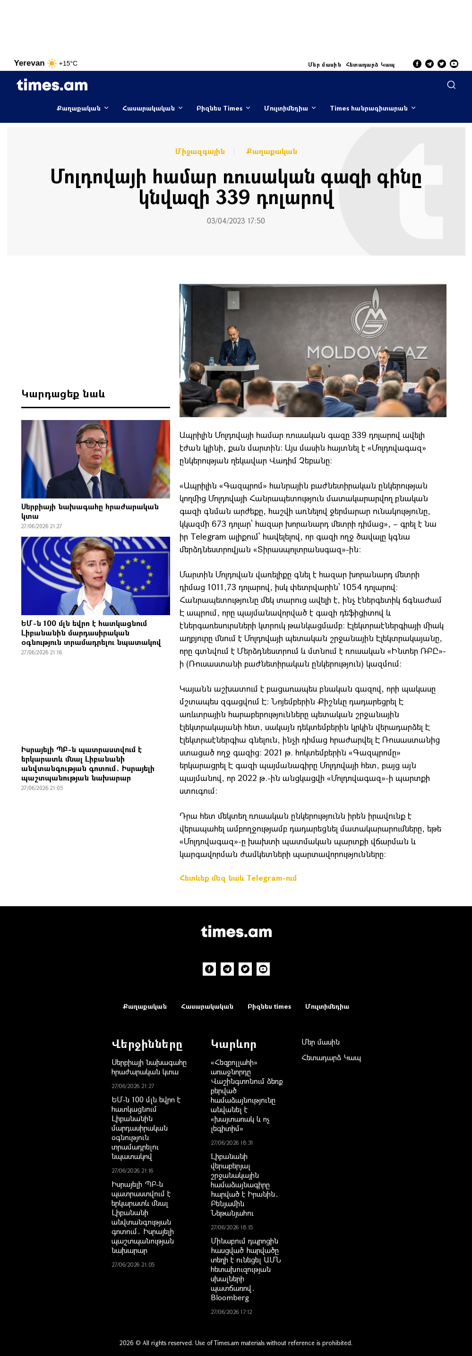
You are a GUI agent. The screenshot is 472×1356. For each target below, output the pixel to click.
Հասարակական (148, 107)
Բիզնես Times (219, 107)
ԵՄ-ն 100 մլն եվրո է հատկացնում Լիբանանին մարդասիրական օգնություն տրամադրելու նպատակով (91, 632)
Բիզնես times (269, 1006)
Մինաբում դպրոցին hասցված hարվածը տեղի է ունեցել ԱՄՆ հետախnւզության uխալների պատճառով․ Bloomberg (246, 1269)
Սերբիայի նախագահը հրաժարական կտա (90, 511)
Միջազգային (200, 151)
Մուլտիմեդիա (286, 107)
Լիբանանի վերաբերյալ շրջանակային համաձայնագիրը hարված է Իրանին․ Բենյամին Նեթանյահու (245, 1184)
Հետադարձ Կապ (370, 64)
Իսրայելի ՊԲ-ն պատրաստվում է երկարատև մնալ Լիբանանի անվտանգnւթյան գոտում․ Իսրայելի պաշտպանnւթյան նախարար (87, 763)
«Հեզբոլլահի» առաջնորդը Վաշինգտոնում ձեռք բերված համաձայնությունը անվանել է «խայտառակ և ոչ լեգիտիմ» (247, 1095)
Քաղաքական (79, 107)
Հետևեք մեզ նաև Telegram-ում (238, 878)
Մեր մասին (324, 64)
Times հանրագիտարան (369, 107)
